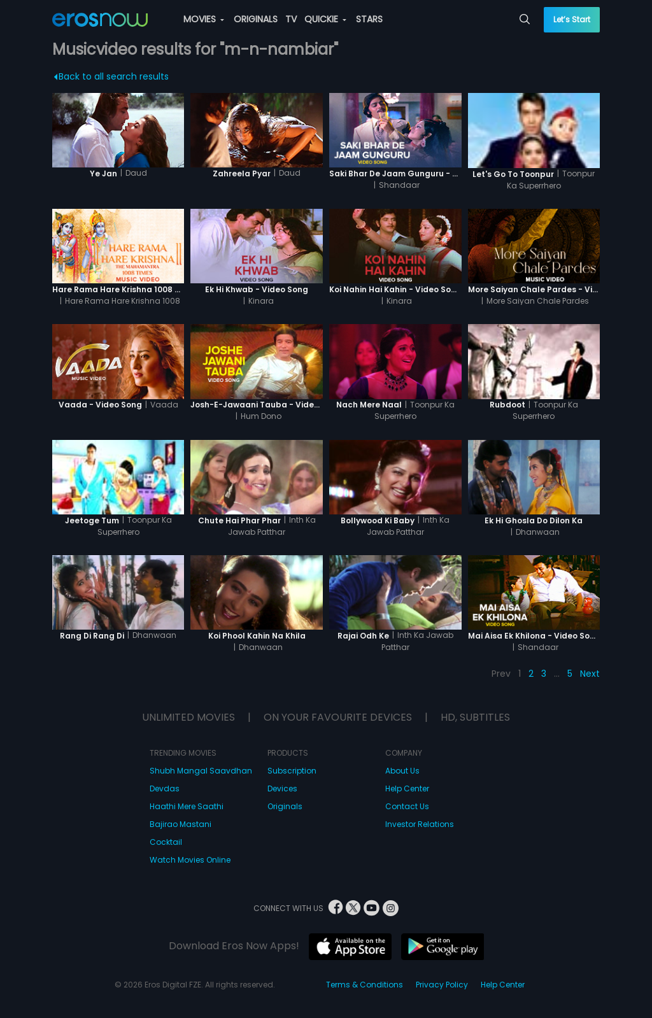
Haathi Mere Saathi (186, 806)
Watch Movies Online (190, 859)
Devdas (165, 788)
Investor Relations (419, 824)
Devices (282, 788)
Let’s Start (571, 19)
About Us (402, 770)
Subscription (291, 770)
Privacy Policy (442, 984)
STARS (369, 19)
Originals (284, 806)
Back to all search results (111, 76)
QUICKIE (325, 19)
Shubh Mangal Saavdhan (201, 770)
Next (590, 673)
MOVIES (203, 19)
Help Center (407, 788)
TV (291, 19)
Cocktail (166, 842)
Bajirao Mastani (180, 824)
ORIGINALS (256, 19)
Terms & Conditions (364, 984)
